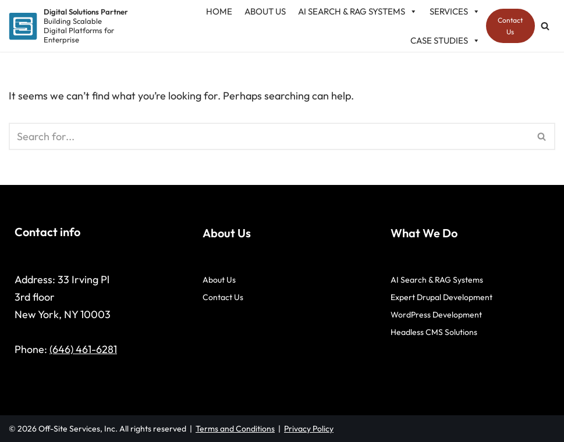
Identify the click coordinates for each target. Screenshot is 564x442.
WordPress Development (436, 314)
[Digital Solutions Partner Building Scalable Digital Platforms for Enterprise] (68, 26)
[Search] (545, 26)
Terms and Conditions (235, 428)
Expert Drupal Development (441, 297)
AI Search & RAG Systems (437, 280)
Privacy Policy (309, 428)
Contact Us (510, 25)
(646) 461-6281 (83, 349)
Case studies (445, 40)
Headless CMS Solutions (434, 332)
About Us (219, 280)
